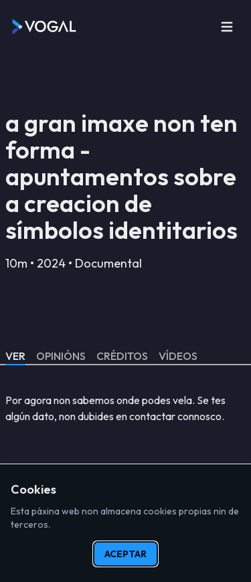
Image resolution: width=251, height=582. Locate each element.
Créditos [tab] (122, 356)
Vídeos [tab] (178, 356)
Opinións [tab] (61, 356)
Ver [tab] (15, 356)
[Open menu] (227, 26)
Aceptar (125, 554)
